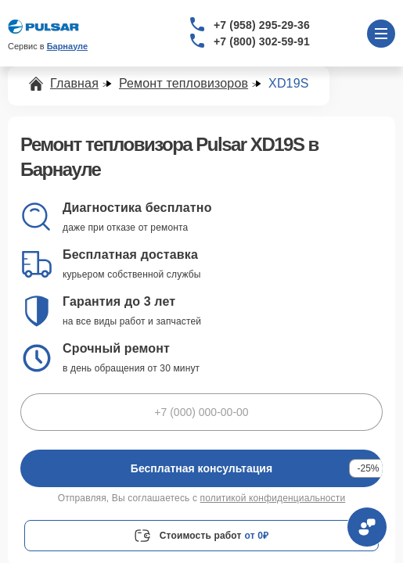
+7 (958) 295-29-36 (262, 25)
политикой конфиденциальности (273, 498)
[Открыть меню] (381, 34)
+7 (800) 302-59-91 (262, 41)
